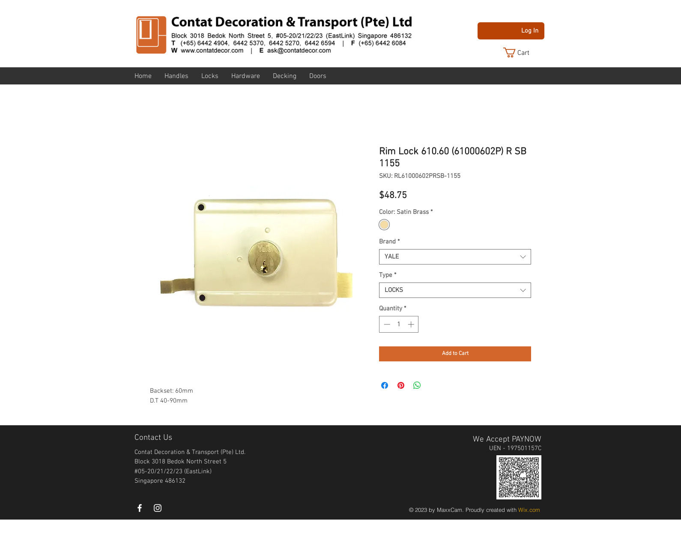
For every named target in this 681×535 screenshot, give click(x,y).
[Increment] (412, 324)
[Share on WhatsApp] (417, 385)
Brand (389, 242)
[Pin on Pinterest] (401, 385)
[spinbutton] (399, 324)
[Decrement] (386, 324)
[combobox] (455, 256)
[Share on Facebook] (384, 385)
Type (387, 275)
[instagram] (157, 508)
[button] (523, 52)
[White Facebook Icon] (139, 508)
